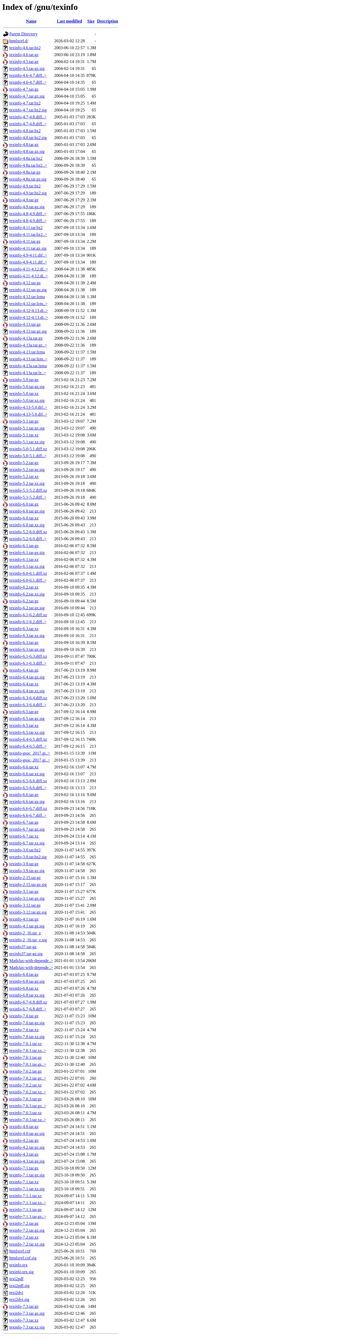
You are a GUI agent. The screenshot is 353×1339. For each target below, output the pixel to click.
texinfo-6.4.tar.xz (24, 684)
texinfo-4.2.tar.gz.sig (26, 1147)
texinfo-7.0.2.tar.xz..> (27, 1092)
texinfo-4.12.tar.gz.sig (28, 290)
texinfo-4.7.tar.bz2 (25, 103)
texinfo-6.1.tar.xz (24, 559)
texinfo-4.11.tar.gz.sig (28, 248)
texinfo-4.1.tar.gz (24, 919)
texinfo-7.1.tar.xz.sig (26, 1189)
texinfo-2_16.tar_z (25, 933)
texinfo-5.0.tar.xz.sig (26, 400)
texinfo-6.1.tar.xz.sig (26, 566)
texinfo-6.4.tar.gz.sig (26, 677)
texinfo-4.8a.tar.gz (24, 172)
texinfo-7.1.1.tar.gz (25, 1209)
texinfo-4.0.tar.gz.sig (26, 1133)
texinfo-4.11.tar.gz (24, 241)
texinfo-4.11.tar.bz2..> (28, 234)
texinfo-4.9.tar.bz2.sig (28, 193)
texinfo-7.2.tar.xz (24, 1237)
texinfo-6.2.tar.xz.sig (26, 594)
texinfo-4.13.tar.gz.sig (28, 331)
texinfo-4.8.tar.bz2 (25, 130)
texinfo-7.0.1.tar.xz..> (27, 1050)
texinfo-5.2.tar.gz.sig (26, 469)
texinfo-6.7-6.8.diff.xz (28, 1002)
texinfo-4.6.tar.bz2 (25, 47)
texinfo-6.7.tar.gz (24, 822)
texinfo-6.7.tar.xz (24, 836)
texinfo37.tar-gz (22, 947)
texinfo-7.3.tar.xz (24, 1320)
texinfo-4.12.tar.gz (25, 283)
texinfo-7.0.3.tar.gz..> (27, 1106)
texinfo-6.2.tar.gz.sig (26, 608)
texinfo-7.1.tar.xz (24, 1182)
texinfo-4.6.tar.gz (24, 54)
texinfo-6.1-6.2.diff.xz (28, 615)
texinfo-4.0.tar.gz (24, 1126)
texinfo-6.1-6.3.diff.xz (28, 656)
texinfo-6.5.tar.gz (24, 711)
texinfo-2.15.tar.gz (25, 877)
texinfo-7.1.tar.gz (24, 1168)
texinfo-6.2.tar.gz (24, 601)
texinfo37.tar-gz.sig (26, 953)
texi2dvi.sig (19, 1299)
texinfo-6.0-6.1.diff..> (28, 580)
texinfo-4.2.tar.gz (24, 1140)
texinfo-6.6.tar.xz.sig (26, 774)
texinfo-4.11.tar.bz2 (26, 227)
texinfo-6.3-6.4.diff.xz (28, 698)
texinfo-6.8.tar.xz (24, 988)
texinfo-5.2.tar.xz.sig (26, 483)
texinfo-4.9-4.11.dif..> (28, 255)
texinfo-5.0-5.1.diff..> (28, 456)
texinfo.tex (18, 1265)
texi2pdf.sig (19, 1285)
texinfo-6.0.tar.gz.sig (26, 511)
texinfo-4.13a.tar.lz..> (27, 373)
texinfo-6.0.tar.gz (24, 504)
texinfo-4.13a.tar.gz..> (28, 345)
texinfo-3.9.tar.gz (24, 864)
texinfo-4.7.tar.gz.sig (26, 96)
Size (91, 21)
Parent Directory (23, 34)
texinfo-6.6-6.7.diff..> (28, 815)
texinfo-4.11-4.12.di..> (28, 269)
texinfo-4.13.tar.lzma (27, 352)
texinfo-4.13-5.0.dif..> (28, 407)
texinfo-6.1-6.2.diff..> (28, 621)
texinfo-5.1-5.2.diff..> (28, 497)
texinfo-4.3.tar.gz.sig (26, 1161)
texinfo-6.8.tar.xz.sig (26, 995)
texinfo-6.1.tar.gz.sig (26, 552)
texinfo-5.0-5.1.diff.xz (28, 449)
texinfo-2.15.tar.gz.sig (28, 884)
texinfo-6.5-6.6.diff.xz (28, 781)
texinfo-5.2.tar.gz (24, 462)
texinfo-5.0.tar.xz (24, 393)
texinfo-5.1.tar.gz (24, 421)
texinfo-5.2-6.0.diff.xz (28, 532)
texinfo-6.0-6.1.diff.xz (28, 573)
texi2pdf (16, 1278)
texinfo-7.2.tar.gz (24, 1223)
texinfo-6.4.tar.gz (24, 670)
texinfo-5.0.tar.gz (24, 379)
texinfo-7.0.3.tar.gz (25, 1099)
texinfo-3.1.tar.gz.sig (26, 898)
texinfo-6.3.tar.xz (24, 628)
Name (31, 21)
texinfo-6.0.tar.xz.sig (26, 525)
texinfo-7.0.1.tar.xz (25, 1043)
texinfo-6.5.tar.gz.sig (26, 718)
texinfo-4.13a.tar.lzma (28, 366)
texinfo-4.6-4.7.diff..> (28, 75)
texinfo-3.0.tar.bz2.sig (28, 857)
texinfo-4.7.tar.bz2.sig (28, 110)
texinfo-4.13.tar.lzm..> (28, 359)
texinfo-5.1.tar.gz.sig (26, 428)
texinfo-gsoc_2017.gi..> (29, 753)
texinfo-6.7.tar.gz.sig (26, 829)
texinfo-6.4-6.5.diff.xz (28, 739)
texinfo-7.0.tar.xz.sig (26, 1036)
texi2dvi (16, 1292)
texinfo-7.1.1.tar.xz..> (27, 1202)
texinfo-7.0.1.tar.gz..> (27, 1064)
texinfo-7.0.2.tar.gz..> (27, 1078)
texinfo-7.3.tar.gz (24, 1306)
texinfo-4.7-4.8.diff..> (28, 117)
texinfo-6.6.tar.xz (24, 767)
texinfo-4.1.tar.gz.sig (26, 926)
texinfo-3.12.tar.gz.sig (28, 912)
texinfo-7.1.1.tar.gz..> (27, 1216)
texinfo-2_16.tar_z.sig (28, 940)
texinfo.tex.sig (21, 1272)
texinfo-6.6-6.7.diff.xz (28, 808)
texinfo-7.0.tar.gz (24, 1016)
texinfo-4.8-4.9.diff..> (28, 213)
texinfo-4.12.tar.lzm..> (28, 303)
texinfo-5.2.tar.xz (24, 476)
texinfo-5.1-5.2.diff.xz (28, 490)
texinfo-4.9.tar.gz (24, 200)
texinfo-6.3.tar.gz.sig (26, 649)
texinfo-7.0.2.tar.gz (25, 1071)
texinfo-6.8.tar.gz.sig (26, 981)
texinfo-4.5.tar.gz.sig (26, 68)
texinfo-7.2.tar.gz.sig (26, 1230)
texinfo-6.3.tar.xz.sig (26, 635)
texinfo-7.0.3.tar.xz (25, 1113)
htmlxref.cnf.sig (22, 1258)
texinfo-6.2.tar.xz (24, 587)
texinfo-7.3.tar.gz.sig (26, 1313)
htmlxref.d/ (18, 41)
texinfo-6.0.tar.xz (24, 518)
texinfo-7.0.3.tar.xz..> (27, 1119)
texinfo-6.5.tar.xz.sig (26, 732)
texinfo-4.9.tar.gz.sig (26, 207)
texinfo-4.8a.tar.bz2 (26, 158)
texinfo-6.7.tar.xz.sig (26, 843)
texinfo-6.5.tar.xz (24, 725)
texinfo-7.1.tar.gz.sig (26, 1175)
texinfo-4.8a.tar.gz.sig (28, 179)
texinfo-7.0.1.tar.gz (25, 1057)
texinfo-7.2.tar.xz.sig (26, 1244)
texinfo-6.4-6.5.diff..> (28, 746)
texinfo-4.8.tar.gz (24, 144)
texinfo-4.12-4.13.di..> (28, 310)
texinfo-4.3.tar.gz (24, 1154)
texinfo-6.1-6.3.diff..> (28, 663)
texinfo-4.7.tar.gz (24, 89)
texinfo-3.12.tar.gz (25, 905)
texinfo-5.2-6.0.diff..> (28, 539)
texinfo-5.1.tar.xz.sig (26, 442)
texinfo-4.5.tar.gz (24, 61)
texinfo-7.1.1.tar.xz (25, 1196)
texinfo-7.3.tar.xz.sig (26, 1327)
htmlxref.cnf (20, 1251)
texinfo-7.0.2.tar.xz (25, 1085)
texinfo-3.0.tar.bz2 (25, 850)
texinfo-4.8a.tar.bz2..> (28, 165)
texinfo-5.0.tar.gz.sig (26, 386)
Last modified (69, 21)
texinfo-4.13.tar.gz (25, 324)
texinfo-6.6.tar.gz (24, 794)
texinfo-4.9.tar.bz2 (25, 186)
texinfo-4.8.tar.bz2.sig (28, 137)
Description (107, 21)
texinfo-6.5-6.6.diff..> (28, 787)
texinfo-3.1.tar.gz (24, 891)
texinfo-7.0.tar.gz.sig (26, 1023)
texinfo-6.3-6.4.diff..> (28, 704)
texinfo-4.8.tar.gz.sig (26, 151)
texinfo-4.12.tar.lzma (27, 296)
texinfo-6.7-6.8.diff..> (28, 1009)
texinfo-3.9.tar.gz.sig (26, 870)
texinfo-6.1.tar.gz (24, 545)
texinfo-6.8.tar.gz (24, 974)
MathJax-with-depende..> (31, 960)
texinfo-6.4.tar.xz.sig (26, 691)
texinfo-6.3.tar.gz (24, 642)
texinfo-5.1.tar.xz (24, 435)
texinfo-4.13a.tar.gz (26, 338)
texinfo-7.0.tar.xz (24, 1030)
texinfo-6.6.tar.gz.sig (26, 801)
